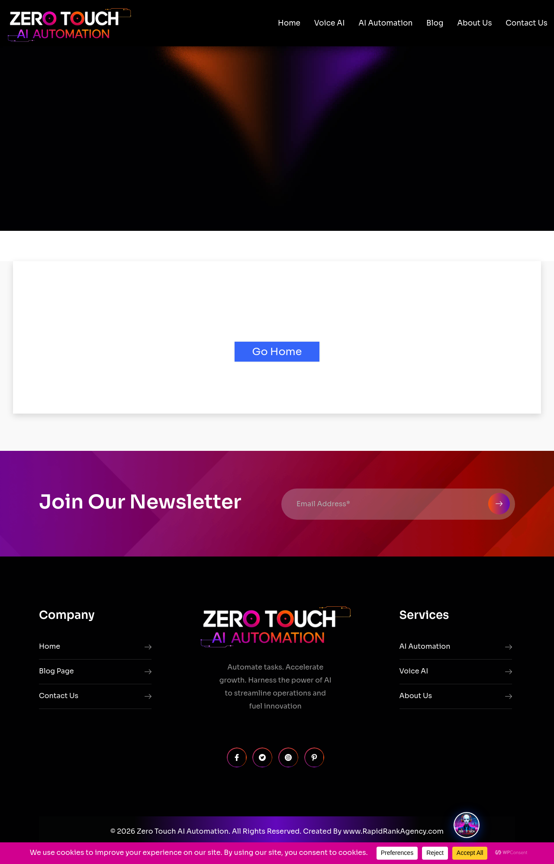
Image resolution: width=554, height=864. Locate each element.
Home (289, 23)
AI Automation (385, 23)
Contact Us (527, 23)
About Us (474, 23)
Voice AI (329, 23)
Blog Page (56, 671)
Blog (434, 23)
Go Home (277, 351)
